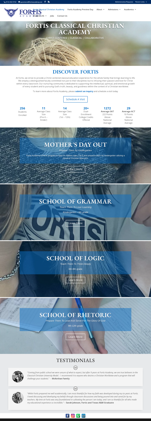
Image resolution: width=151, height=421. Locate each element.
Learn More (75, 169)
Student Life (38, 16)
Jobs (52, 16)
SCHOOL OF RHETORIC (75, 315)
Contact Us (62, 16)
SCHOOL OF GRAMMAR (75, 201)
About (99, 10)
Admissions (113, 10)
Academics (129, 10)
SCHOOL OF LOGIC (75, 258)
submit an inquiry (84, 91)
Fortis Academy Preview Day (80, 10)
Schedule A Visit (75, 99)
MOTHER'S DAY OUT (75, 144)
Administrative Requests (124, 2)
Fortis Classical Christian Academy (48, 10)
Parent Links (140, 2)
